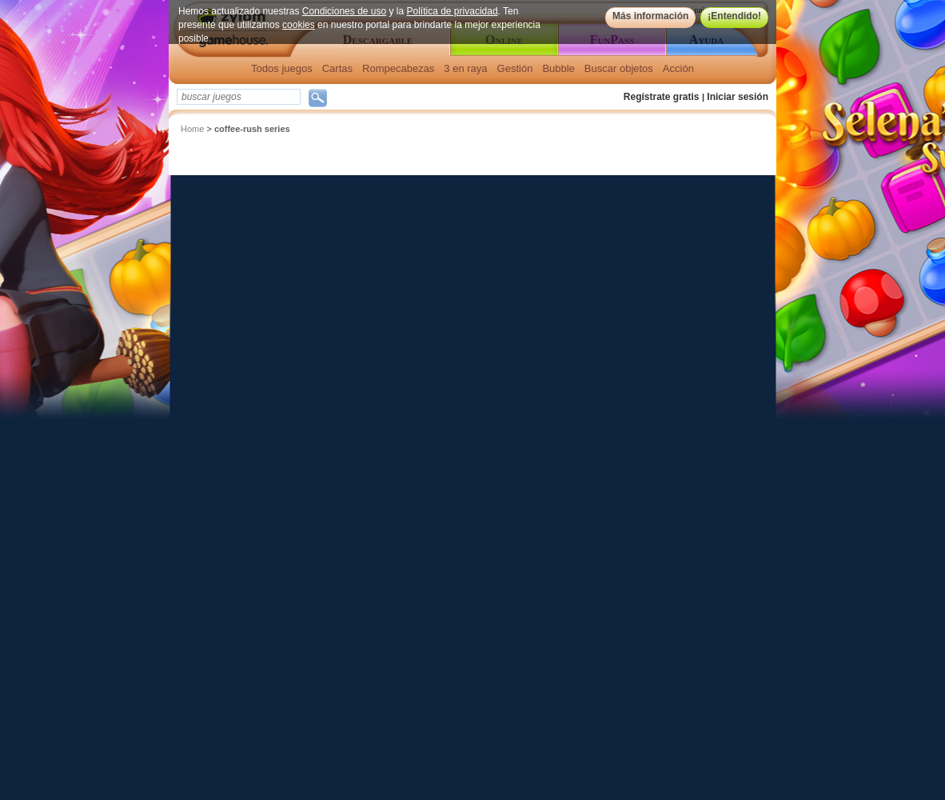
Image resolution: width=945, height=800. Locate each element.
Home (192, 129)
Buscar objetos (618, 68)
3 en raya (465, 68)
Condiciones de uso (344, 11)
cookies (298, 24)
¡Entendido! (734, 16)
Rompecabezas (398, 68)
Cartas (337, 68)
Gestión (515, 68)
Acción (678, 68)
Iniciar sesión (737, 96)
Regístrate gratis (662, 96)
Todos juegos (282, 68)
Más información (650, 16)
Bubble (558, 68)
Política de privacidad (452, 11)
